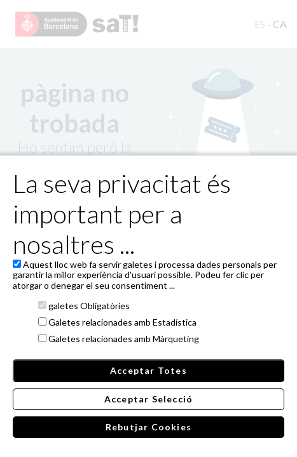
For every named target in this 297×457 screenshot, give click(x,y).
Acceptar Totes (148, 370)
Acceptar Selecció (148, 399)
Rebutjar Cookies (148, 426)
